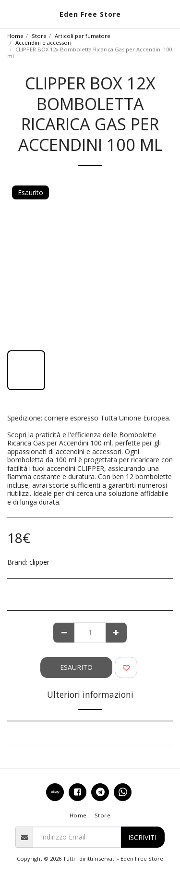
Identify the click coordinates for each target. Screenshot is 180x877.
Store (39, 35)
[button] (10, 14)
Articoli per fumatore (82, 35)
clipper (39, 562)
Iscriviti (142, 837)
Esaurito (76, 667)
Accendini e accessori (43, 42)
